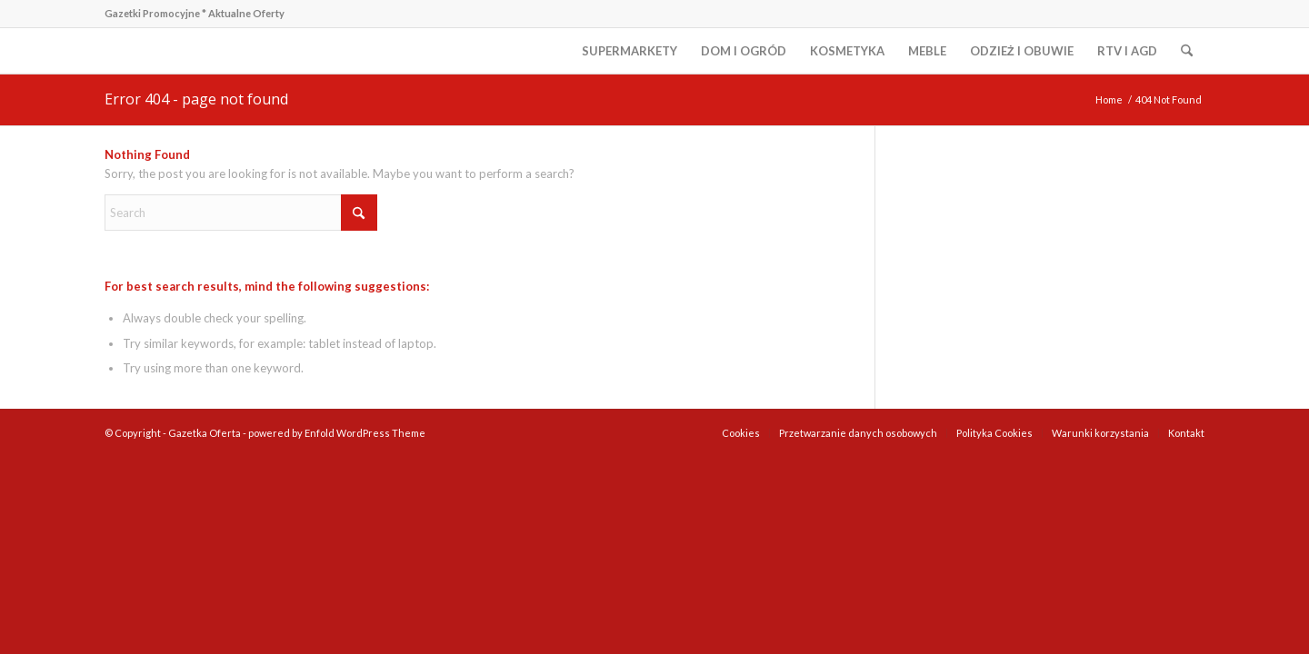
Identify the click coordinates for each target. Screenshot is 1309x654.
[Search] (1186, 51)
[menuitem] (629, 51)
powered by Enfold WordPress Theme (336, 433)
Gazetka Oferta (204, 433)
